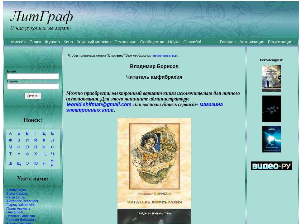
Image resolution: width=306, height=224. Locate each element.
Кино (68, 42)
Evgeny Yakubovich (20, 205)
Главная (228, 42)
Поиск (35, 42)
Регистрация (280, 42)
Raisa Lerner (15, 197)
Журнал (52, 42)
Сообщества (152, 42)
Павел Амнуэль (18, 208)
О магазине (125, 42)
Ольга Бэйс (15, 212)
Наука (173, 42)
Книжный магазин (94, 42)
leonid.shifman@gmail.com (99, 104)
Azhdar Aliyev (16, 190)
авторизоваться (165, 55)
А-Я (53, 163)
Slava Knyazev (17, 193)
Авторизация (251, 42)
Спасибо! (192, 42)
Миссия (18, 42)
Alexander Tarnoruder (22, 201)
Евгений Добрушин (21, 220)
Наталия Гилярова (20, 216)
